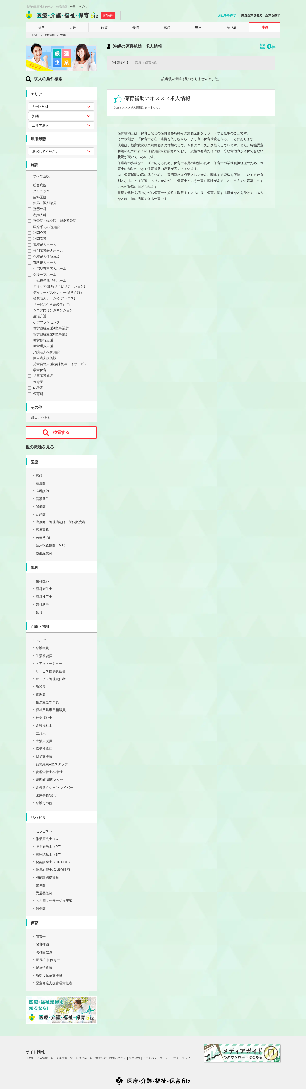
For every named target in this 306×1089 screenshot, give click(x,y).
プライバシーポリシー (157, 1057)
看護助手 (42, 499)
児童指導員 (44, 967)
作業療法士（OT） (49, 839)
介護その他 (44, 803)
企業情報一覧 (64, 1057)
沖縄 (264, 27)
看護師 (41, 483)
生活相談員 (44, 656)
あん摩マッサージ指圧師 (54, 901)
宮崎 (167, 27)
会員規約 (134, 1057)
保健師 (41, 506)
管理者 (41, 695)
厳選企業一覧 (84, 1057)
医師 (39, 476)
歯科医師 (42, 581)
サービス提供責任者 (51, 671)
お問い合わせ (117, 1057)
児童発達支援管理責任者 (54, 983)
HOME (35, 35)
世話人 (41, 733)
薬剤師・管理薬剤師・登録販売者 (60, 522)
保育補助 (49, 35)
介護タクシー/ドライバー (54, 787)
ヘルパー (42, 640)
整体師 (41, 885)
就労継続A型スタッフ (52, 764)
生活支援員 (44, 741)
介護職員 (42, 648)
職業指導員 (44, 749)
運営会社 (101, 1057)
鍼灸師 (41, 908)
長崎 (135, 27)
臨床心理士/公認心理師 (53, 870)
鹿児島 (232, 27)
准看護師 (42, 491)
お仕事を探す (227, 15)
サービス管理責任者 (51, 679)
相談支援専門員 (47, 702)
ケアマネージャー (49, 663)
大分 (72, 27)
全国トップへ (78, 6)
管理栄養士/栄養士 (49, 772)
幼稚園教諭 (44, 952)
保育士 (41, 937)
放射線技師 (44, 553)
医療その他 (44, 538)
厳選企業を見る (252, 15)
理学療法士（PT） (49, 846)
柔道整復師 (44, 893)
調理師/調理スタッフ (51, 780)
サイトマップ (181, 1057)
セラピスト (44, 831)
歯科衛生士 (44, 589)
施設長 (41, 687)
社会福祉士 (44, 718)
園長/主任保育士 (48, 960)
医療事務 (42, 530)
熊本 (198, 27)
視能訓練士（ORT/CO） (54, 862)
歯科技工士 (44, 597)
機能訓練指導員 (47, 878)
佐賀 (104, 27)
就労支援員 (44, 756)
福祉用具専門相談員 (51, 710)
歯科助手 (42, 604)
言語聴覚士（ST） (49, 854)
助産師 (41, 514)
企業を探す (272, 15)
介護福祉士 (44, 725)
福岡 (41, 27)
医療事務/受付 (46, 795)
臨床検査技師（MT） (51, 545)
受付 (39, 612)
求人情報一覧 (45, 1057)
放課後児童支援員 (49, 975)
